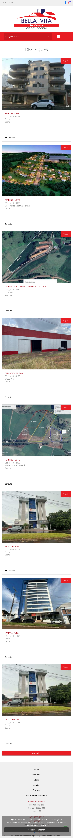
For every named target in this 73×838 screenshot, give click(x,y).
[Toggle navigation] (58, 36)
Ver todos (36, 753)
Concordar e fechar (36, 830)
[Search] (28, 36)
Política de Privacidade (36, 825)
